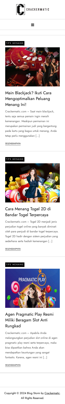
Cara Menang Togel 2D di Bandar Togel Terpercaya (28, 212)
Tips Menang (15, 43)
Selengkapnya (13, 143)
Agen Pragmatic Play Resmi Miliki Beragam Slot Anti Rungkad (29, 320)
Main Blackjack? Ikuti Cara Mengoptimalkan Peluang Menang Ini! (28, 98)
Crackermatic (52, 393)
